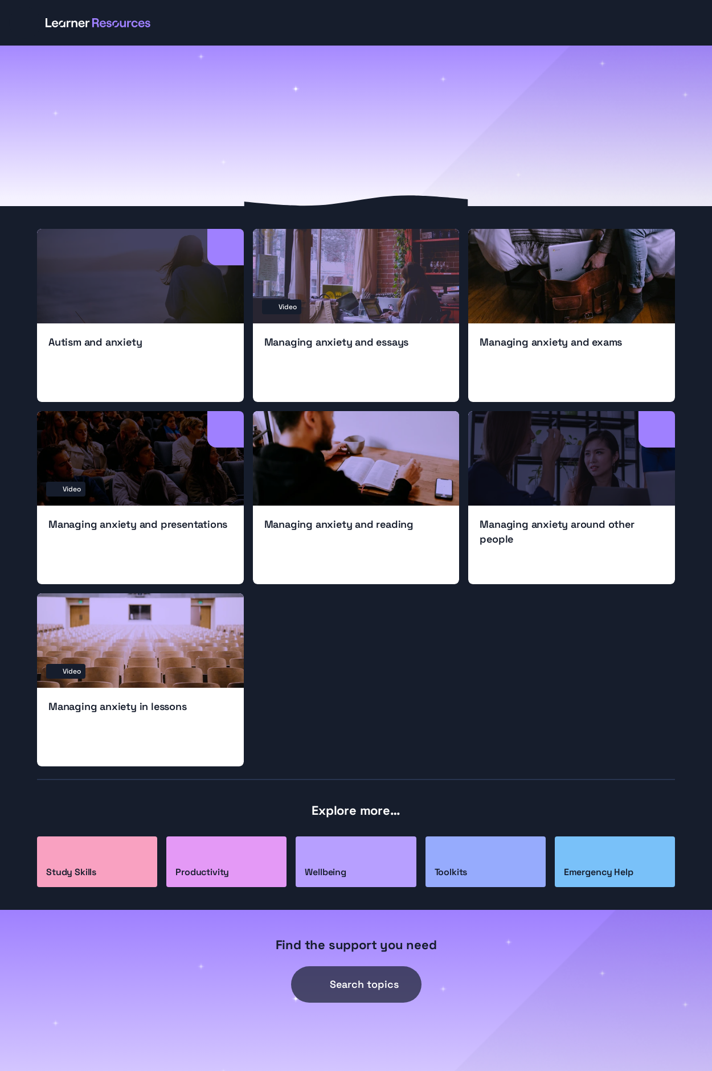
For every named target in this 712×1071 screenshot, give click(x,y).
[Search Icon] (356, 984)
